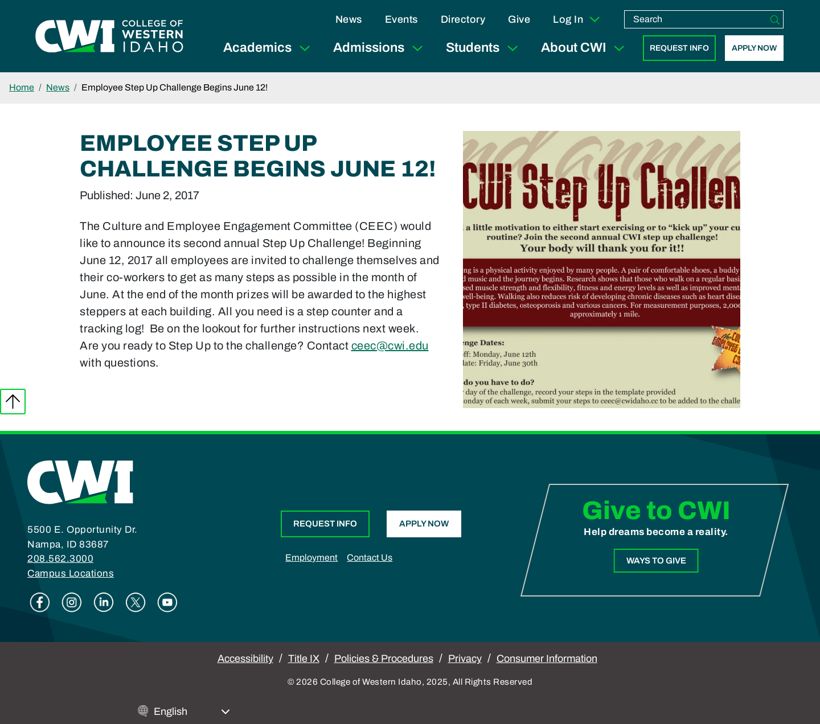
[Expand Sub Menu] (304, 48)
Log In (577, 19)
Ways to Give (656, 560)
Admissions (380, 48)
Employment (311, 557)
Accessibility (245, 658)
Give (519, 19)
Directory (463, 19)
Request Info (679, 48)
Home (21, 87)
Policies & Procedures (383, 658)
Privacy (465, 658)
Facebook (39, 602)
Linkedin (103, 602)
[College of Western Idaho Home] (109, 36)
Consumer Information (547, 658)
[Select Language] (192, 711)
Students (484, 48)
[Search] (775, 19)
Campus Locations (70, 573)
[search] (696, 19)
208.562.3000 (60, 558)
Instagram (71, 602)
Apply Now (754, 48)
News (348, 19)
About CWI (585, 48)
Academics (269, 48)
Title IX (303, 658)
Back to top (13, 401)
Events (401, 19)
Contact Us (369, 557)
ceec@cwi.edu (390, 345)
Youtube (167, 602)
